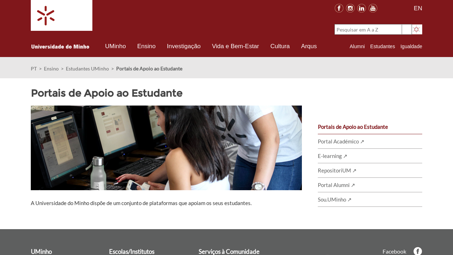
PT (34, 69)
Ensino (51, 69)
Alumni (357, 46)
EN (418, 8)
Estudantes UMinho (87, 69)
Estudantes (382, 46)
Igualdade (411, 46)
